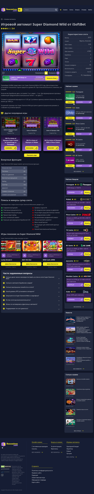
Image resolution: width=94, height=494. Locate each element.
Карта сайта (35, 482)
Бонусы (77, 10)
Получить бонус (52, 78)
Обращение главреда (39, 480)
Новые (68, 451)
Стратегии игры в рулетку (83, 389)
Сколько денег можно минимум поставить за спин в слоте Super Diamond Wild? (30, 278)
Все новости (78, 369)
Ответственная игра (38, 477)
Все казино (79, 171)
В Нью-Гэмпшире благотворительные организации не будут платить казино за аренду (83, 339)
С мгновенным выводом (40, 446)
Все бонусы (79, 307)
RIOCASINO (32, 148)
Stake (78, 108)
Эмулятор (69, 448)
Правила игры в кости (82, 409)
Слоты (71, 10)
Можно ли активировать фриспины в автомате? (21, 304)
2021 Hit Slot (26, 260)
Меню (22, 10)
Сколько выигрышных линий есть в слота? (20, 287)
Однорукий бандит (72, 446)
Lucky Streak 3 (6, 260)
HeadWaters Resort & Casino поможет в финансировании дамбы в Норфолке (83, 359)
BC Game (79, 155)
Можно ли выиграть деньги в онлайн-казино (83, 400)
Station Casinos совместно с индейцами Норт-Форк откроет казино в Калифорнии (83, 319)
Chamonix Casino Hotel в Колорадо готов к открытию (83, 348)
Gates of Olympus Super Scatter (10, 130)
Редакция (35, 475)
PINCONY (53, 148)
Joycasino (69, 261)
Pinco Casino (80, 123)
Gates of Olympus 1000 (52, 130)
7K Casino (79, 139)
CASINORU (11, 148)
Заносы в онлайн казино (82, 379)
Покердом (79, 92)
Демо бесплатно (10, 125)
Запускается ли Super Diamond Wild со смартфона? (22, 296)
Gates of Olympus (32, 130)
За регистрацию (56, 446)
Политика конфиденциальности (42, 470)
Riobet (68, 199)
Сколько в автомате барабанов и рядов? (19, 283)
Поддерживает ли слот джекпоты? (17, 308)
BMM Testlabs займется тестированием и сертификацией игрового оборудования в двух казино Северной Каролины (83, 330)
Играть (70, 102)
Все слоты (71, 457)
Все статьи (78, 431)
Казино (65, 10)
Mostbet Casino (72, 276)
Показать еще (32, 155)
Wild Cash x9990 (49, 260)
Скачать (34, 448)
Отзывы (84, 10)
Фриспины (54, 448)
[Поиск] (56, 10)
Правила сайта (36, 473)
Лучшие (69, 453)
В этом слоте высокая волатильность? (18, 300)
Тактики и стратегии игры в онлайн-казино (83, 420)
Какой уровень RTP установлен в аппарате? (20, 291)
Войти (90, 10)
